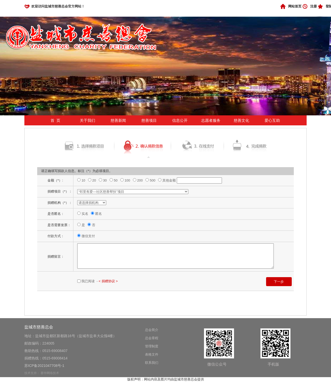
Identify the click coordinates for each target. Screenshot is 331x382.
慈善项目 (149, 120)
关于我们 (87, 120)
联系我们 (151, 363)
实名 (85, 214)
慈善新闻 (118, 120)
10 (84, 180)
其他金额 (169, 180)
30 (105, 180)
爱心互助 (272, 120)
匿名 (98, 214)
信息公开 (180, 120)
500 (153, 180)
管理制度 (151, 346)
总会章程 (151, 338)
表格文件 (151, 354)
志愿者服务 (210, 120)
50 (116, 180)
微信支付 (88, 236)
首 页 (55, 120)
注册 (313, 6)
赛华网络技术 (50, 373)
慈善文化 (241, 120)
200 (140, 180)
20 (94, 180)
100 (127, 180)
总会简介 (151, 330)
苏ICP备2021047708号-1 (44, 366)
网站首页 (294, 6)
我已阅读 (88, 281)
